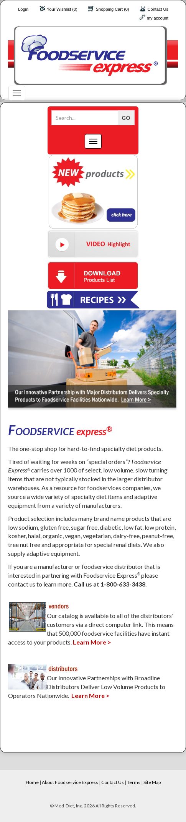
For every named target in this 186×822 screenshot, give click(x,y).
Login (23, 9)
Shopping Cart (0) (112, 9)
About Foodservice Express (70, 782)
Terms (133, 782)
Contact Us (158, 9)
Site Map (152, 782)
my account (157, 18)
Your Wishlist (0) (62, 9)
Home (32, 782)
